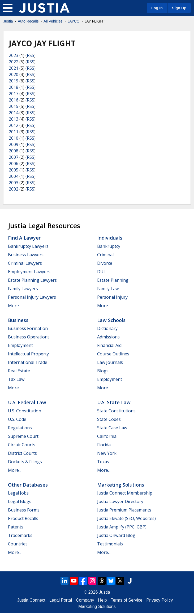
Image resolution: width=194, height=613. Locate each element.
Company (85, 600)
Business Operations (29, 337)
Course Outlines (113, 354)
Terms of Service (126, 600)
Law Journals (110, 362)
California (107, 436)
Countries (18, 544)
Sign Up (179, 8)
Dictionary (107, 328)
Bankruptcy (108, 246)
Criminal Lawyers (25, 263)
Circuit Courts (21, 445)
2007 (13, 157)
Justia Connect (31, 600)
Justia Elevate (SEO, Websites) (126, 518)
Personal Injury (112, 297)
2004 (13, 176)
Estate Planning (112, 280)
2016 (13, 100)
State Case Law (112, 428)
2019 (13, 81)
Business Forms (24, 510)
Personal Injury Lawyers (32, 297)
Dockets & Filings (25, 462)
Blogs (103, 371)
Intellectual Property (28, 354)
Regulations (20, 428)
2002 (13, 189)
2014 (13, 113)
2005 (13, 170)
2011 (13, 132)
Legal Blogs (19, 501)
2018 (13, 87)
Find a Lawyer (24, 238)
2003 (13, 183)
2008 (13, 151)
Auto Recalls (28, 21)
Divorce (104, 263)
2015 (13, 106)
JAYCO (73, 21)
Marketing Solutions (120, 485)
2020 (13, 74)
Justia (8, 21)
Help (102, 600)
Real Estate (19, 371)
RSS (30, 55)
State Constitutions (116, 411)
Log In (157, 8)
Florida (104, 445)
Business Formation (28, 328)
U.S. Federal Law (27, 402)
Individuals (109, 238)
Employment (20, 345)
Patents (15, 527)
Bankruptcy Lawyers (28, 246)
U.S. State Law (114, 402)
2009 (13, 144)
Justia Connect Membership (124, 493)
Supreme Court (23, 436)
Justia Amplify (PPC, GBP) (121, 527)
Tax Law (16, 379)
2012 (13, 125)
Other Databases (28, 485)
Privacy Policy (159, 600)
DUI (101, 272)
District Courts (22, 453)
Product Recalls (23, 518)
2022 (13, 62)
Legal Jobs (18, 493)
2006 (13, 163)
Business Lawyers (26, 255)
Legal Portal (60, 600)
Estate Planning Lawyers (32, 280)
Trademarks (20, 535)
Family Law (108, 289)
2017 (13, 93)
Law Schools (111, 320)
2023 (13, 55)
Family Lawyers (23, 289)
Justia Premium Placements (124, 510)
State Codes (109, 419)
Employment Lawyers (29, 272)
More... (14, 305)
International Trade (27, 362)
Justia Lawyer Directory (120, 501)
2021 (13, 68)
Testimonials (110, 544)
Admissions (108, 337)
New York (107, 453)
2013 (13, 119)
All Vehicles (53, 21)
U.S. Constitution (24, 411)
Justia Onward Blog (116, 535)
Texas (103, 462)
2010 (13, 138)
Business (18, 320)
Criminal (105, 255)
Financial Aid (109, 345)
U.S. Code (17, 419)
